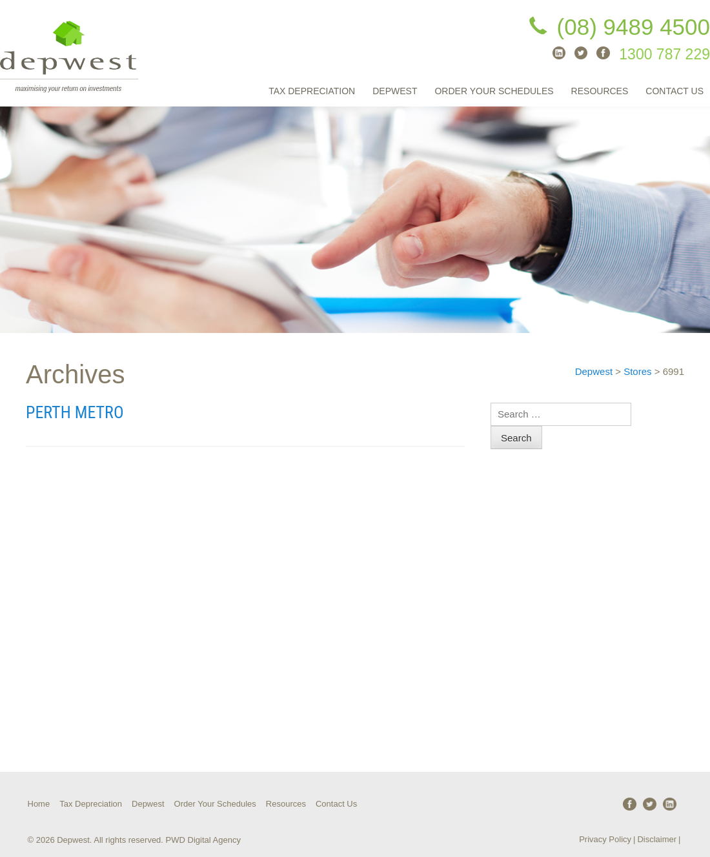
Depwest (394, 91)
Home (39, 804)
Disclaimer (656, 839)
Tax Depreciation (312, 91)
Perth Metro (75, 412)
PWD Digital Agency (203, 840)
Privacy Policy (605, 839)
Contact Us (674, 91)
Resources (600, 91)
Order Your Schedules (493, 91)
